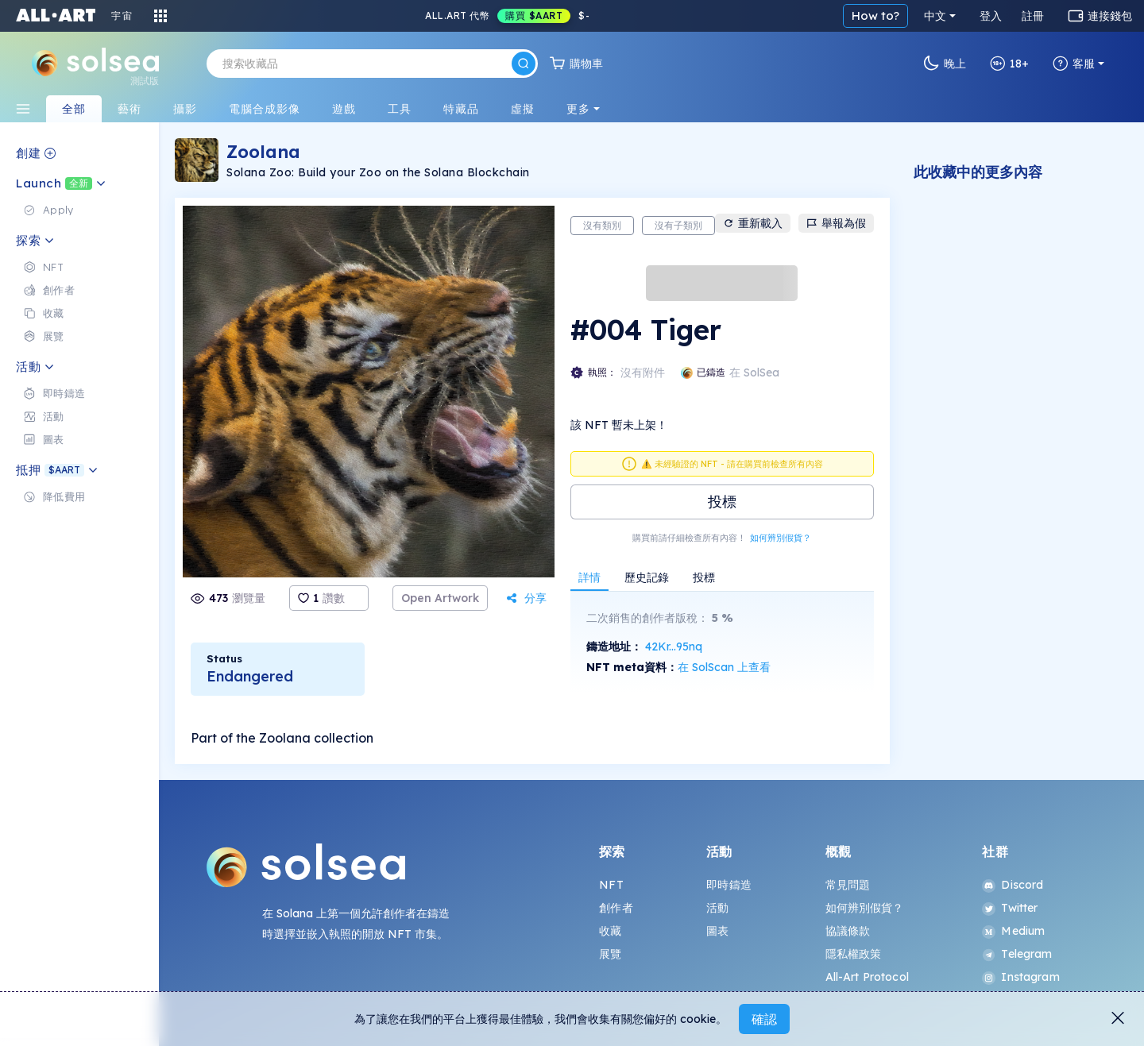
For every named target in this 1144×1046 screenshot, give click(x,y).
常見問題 (848, 885)
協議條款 (848, 931)
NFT (611, 885)
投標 (722, 501)
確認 (764, 1019)
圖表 (717, 931)
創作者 (615, 908)
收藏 (610, 931)
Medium (1013, 930)
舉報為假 (836, 223)
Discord (1012, 884)
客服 (1074, 63)
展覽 (610, 954)
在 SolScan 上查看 (724, 667)
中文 (935, 16)
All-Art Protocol (867, 977)
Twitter (1010, 907)
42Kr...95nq (673, 646)
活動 (717, 908)
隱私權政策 (853, 954)
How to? (875, 15)
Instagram (1020, 976)
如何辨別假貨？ (780, 537)
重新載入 (753, 223)
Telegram (1017, 953)
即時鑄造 (729, 885)
